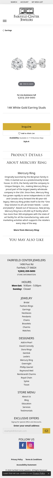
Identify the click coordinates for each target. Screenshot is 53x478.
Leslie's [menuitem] (26, 356)
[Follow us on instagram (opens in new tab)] (30, 445)
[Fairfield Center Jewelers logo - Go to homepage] (26, 14)
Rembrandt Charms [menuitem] (26, 374)
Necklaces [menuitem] (26, 313)
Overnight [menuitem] (26, 363)
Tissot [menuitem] (26, 384)
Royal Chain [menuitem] (26, 377)
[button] (13, 2)
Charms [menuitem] (26, 327)
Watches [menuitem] (26, 330)
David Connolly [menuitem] (26, 346)
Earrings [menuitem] (26, 309)
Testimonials (26, 410)
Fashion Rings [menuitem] (26, 306)
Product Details (26, 155)
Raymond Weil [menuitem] (26, 370)
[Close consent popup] (48, 473)
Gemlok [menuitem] (26, 353)
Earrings (8, 30)
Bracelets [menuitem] (26, 323)
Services (26, 407)
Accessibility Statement (26, 465)
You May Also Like (26, 239)
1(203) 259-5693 (26, 97)
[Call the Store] (26, 271)
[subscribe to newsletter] (46, 430)
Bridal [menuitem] (26, 302)
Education (26, 403)
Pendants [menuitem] (26, 316)
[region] (26, 63)
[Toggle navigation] (4, 20)
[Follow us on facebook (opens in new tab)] (22, 445)
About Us (26, 396)
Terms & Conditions (33, 459)
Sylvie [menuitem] (26, 381)
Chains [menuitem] (26, 320)
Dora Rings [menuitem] (26, 349)
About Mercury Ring (26, 162)
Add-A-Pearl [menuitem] (26, 342)
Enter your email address (26, 425)
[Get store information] (26, 274)
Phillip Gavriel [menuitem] (26, 367)
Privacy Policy (17, 459)
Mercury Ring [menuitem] (26, 360)
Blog (26, 400)
